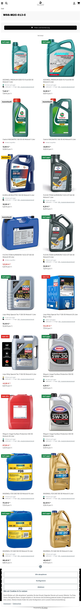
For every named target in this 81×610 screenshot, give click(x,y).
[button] (74, 3)
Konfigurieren (41, 581)
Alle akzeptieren (41, 574)
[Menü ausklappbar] (2, 3)
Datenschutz (17, 604)
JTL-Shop (44, 608)
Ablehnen (41, 587)
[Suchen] (6, 3)
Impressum (7, 604)
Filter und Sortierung (40, 28)
